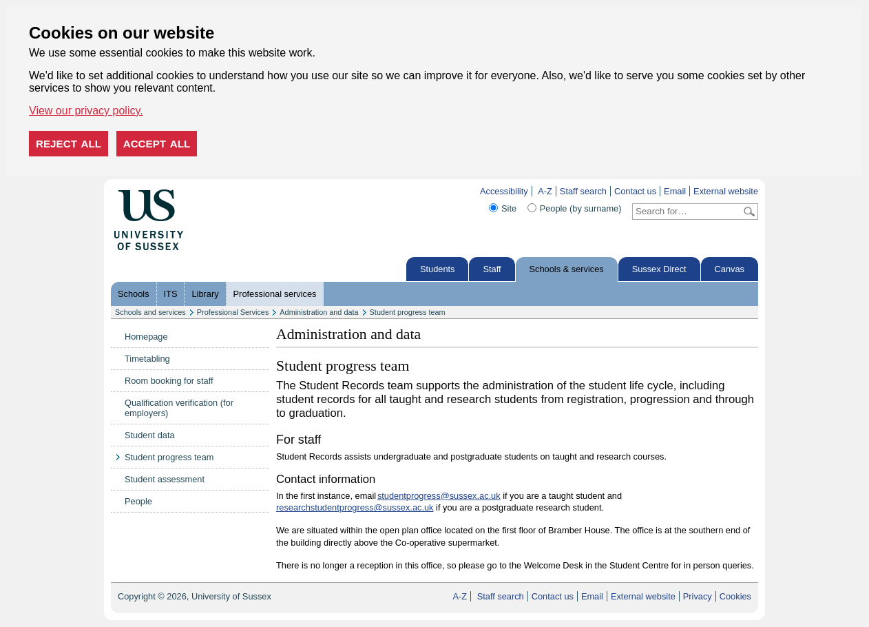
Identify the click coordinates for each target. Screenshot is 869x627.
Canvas (729, 269)
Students (437, 269)
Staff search (583, 191)
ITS (171, 294)
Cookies (735, 596)
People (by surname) (581, 208)
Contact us (635, 191)
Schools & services (567, 269)
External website (725, 191)
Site (508, 208)
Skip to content (212, 191)
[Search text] (687, 211)
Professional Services (233, 312)
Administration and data (319, 312)
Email (675, 191)
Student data (150, 435)
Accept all (157, 144)
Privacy (697, 596)
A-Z (545, 191)
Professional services (275, 294)
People (138, 501)
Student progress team (408, 312)
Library (204, 294)
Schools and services (150, 312)
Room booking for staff (169, 381)
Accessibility (504, 191)
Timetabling (147, 358)
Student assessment (165, 479)
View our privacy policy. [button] (86, 110)
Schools (133, 294)
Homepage (146, 336)
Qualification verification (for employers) (179, 408)
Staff (492, 269)
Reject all (68, 144)
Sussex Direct (659, 269)
